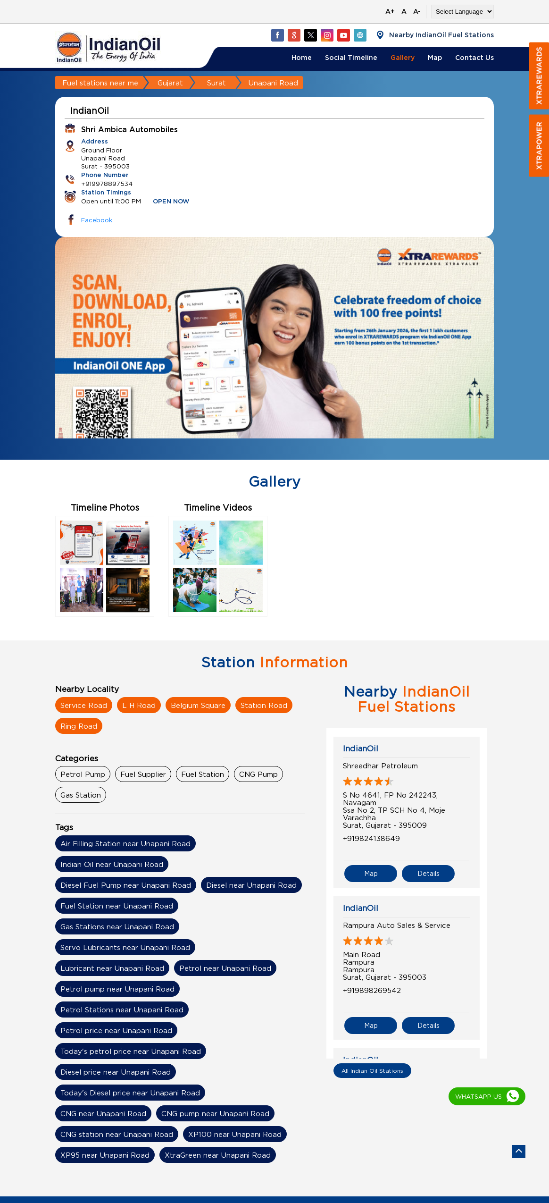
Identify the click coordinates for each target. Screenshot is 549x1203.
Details (428, 873)
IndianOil (360, 748)
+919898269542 (372, 990)
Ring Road (78, 726)
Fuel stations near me (100, 82)
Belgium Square (198, 705)
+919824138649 (371, 838)
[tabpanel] (274, 355)
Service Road (83, 705)
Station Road (264, 705)
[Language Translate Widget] (462, 11)
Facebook (96, 220)
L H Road (139, 705)
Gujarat (170, 82)
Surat (216, 82)
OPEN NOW (171, 202)
